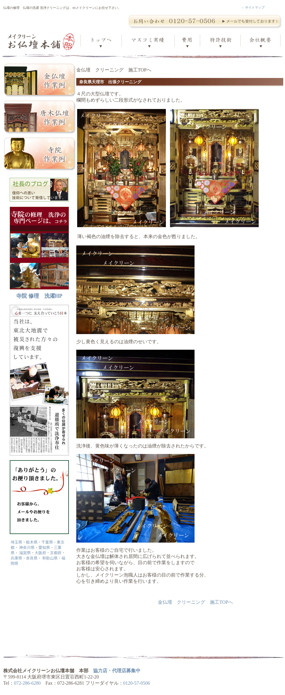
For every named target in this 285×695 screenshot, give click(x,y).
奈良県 (32, 558)
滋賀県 (25, 553)
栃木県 (32, 542)
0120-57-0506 (136, 683)
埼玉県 (16, 542)
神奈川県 (27, 547)
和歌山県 (50, 558)
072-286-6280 (27, 683)
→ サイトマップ (252, 7)
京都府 (55, 553)
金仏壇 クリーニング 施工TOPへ (195, 602)
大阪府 (40, 553)
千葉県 (47, 542)
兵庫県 (16, 558)
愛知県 (44, 547)
